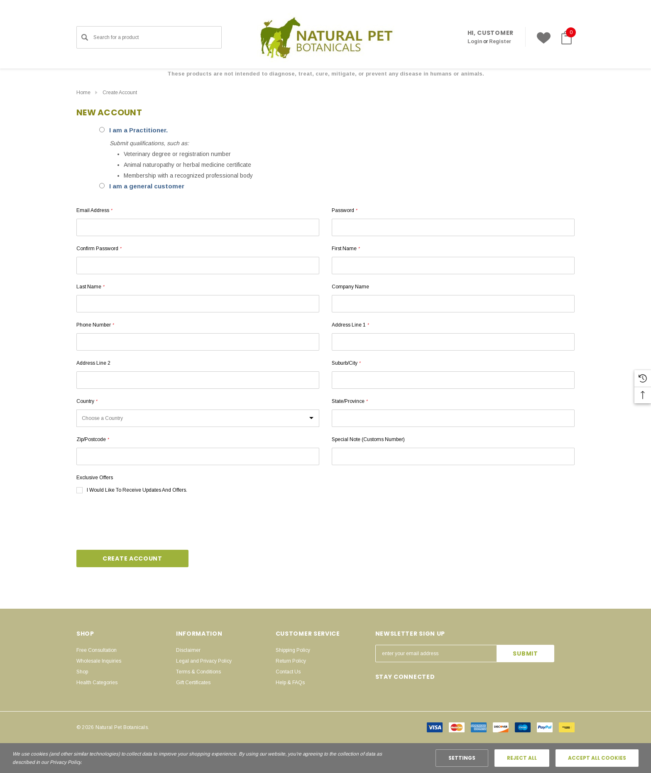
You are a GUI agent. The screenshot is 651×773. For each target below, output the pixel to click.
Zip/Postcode (92, 439)
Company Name (350, 287)
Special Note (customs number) (368, 439)
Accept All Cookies (597, 757)
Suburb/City (346, 363)
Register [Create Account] (500, 41)
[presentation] (139, 523)
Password (344, 210)
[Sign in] (474, 41)
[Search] (84, 37)
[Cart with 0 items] (565, 38)
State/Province (349, 401)
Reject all (522, 757)
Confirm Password (98, 248)
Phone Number (95, 325)
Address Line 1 (350, 325)
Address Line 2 (93, 363)
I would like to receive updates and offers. (137, 490)
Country (86, 401)
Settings (461, 757)
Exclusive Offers (94, 477)
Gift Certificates (193, 682)
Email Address (94, 210)
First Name (346, 248)
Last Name (90, 287)
